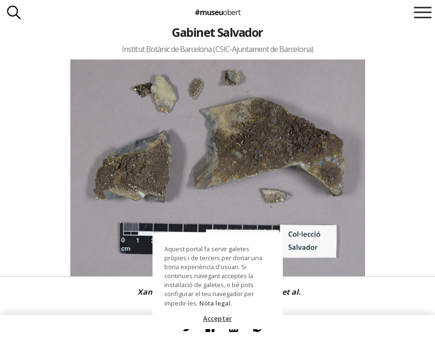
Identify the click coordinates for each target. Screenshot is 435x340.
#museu (217, 12)
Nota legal (214, 303)
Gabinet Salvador (217, 32)
